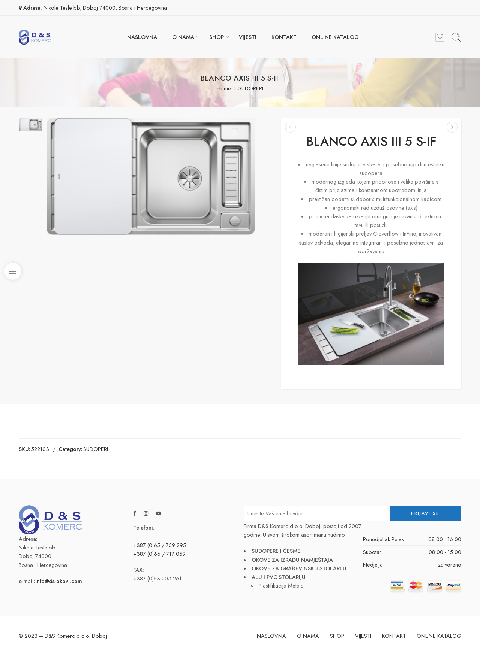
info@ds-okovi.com (58, 581)
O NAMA (183, 37)
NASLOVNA (142, 37)
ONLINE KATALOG (335, 37)
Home (224, 88)
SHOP (216, 37)
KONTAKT (284, 37)
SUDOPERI (250, 88)
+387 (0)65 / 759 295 (159, 545)
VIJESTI (247, 37)
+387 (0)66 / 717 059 (159, 554)
